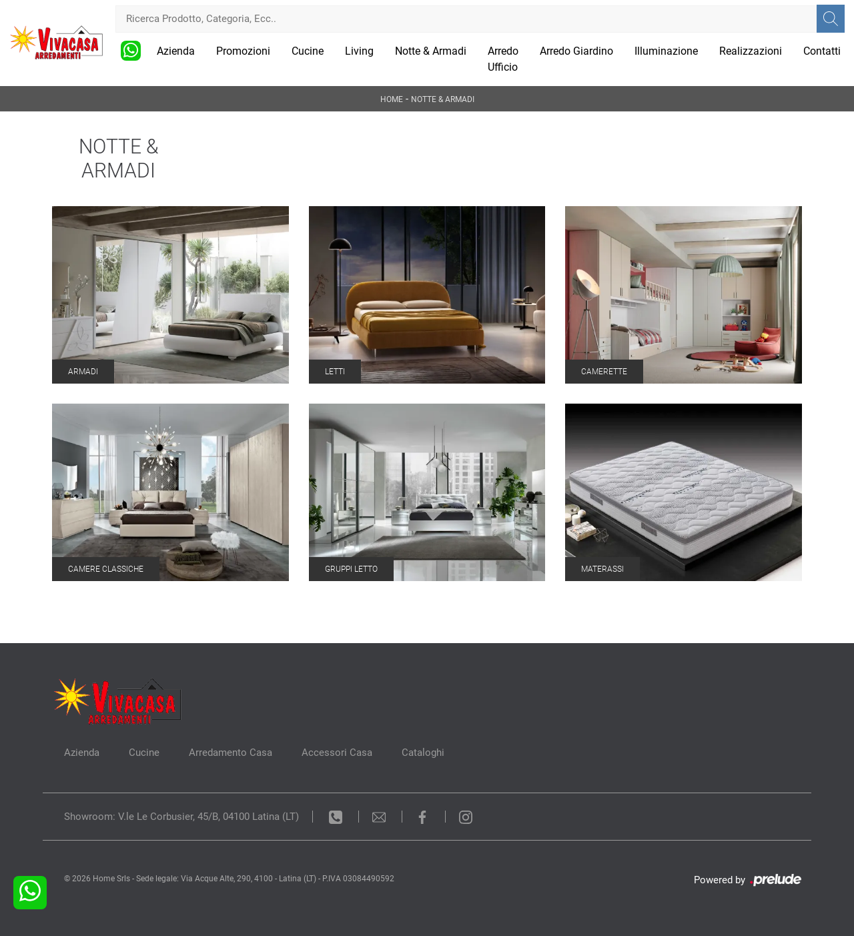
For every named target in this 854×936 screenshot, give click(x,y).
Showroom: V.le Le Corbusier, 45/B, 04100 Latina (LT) (181, 817)
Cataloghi (423, 753)
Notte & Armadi (430, 51)
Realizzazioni (750, 51)
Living (359, 51)
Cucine (308, 51)
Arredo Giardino (576, 51)
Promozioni (243, 51)
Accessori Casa (337, 753)
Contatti (822, 51)
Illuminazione (666, 51)
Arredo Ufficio (503, 59)
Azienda (176, 51)
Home (391, 99)
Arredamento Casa (230, 753)
